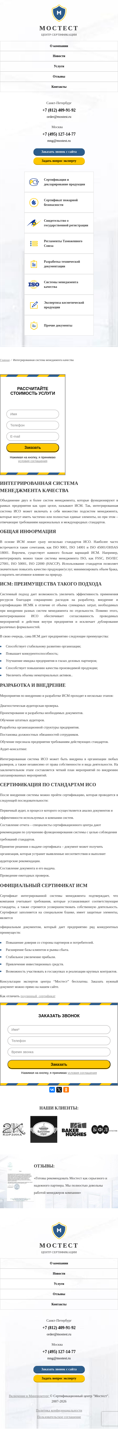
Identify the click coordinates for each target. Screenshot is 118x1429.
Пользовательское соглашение (59, 1417)
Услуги (59, 66)
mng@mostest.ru (59, 141)
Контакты (58, 86)
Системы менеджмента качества (61, 284)
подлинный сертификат (38, 996)
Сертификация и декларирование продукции (64, 182)
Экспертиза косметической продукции (64, 305)
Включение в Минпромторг (29, 1396)
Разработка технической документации (62, 264)
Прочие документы (58, 325)
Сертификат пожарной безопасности (61, 202)
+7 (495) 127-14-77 (58, 134)
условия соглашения (32, 461)
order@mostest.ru (59, 117)
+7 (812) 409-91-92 (58, 110)
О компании (59, 46)
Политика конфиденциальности (59, 1410)
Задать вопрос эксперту (59, 161)
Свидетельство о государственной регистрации (66, 223)
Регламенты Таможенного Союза (63, 243)
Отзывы (59, 76)
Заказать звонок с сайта (59, 151)
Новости (59, 56)
